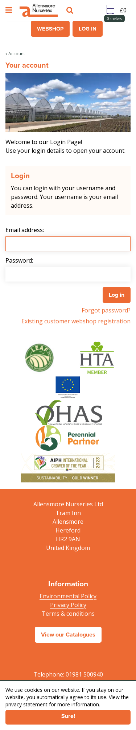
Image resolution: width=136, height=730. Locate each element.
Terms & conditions (68, 614)
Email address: (24, 230)
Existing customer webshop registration (76, 321)
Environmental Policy (68, 596)
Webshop (50, 29)
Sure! (68, 716)
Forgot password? (106, 310)
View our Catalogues (68, 634)
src (70, 10)
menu (9, 10)
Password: (19, 260)
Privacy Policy (68, 605)
